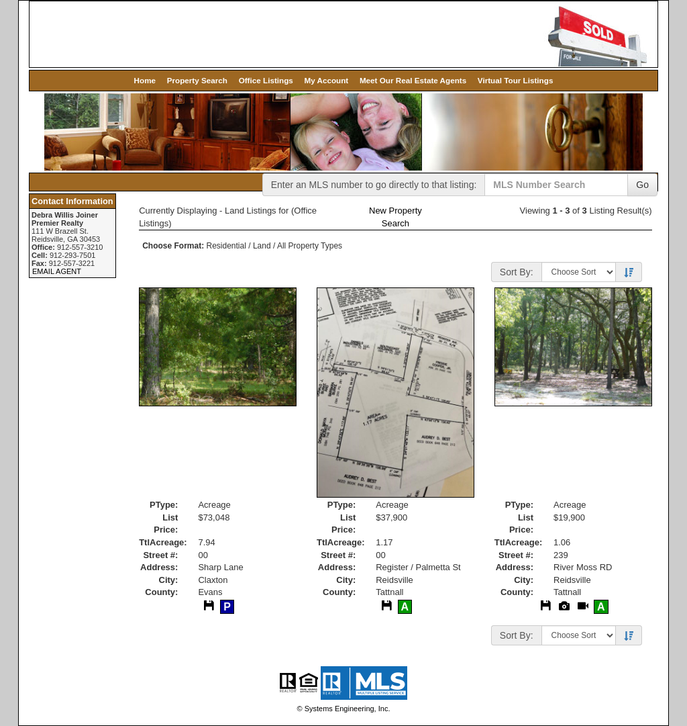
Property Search (197, 80)
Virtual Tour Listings (515, 80)
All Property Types (309, 246)
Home (145, 80)
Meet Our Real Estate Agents (413, 80)
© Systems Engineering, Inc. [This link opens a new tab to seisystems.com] (343, 709)
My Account (326, 80)
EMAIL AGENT (56, 271)
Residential (226, 246)
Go (642, 184)
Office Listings (266, 80)
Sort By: (516, 272)
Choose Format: (173, 246)
